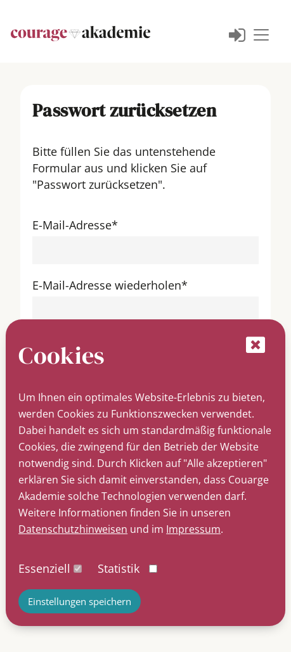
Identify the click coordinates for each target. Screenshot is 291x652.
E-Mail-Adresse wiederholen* (110, 285)
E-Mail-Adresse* (75, 225)
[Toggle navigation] (261, 35)
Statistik (118, 568)
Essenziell (44, 568)
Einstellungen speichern (79, 601)
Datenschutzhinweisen (72, 529)
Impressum (193, 529)
